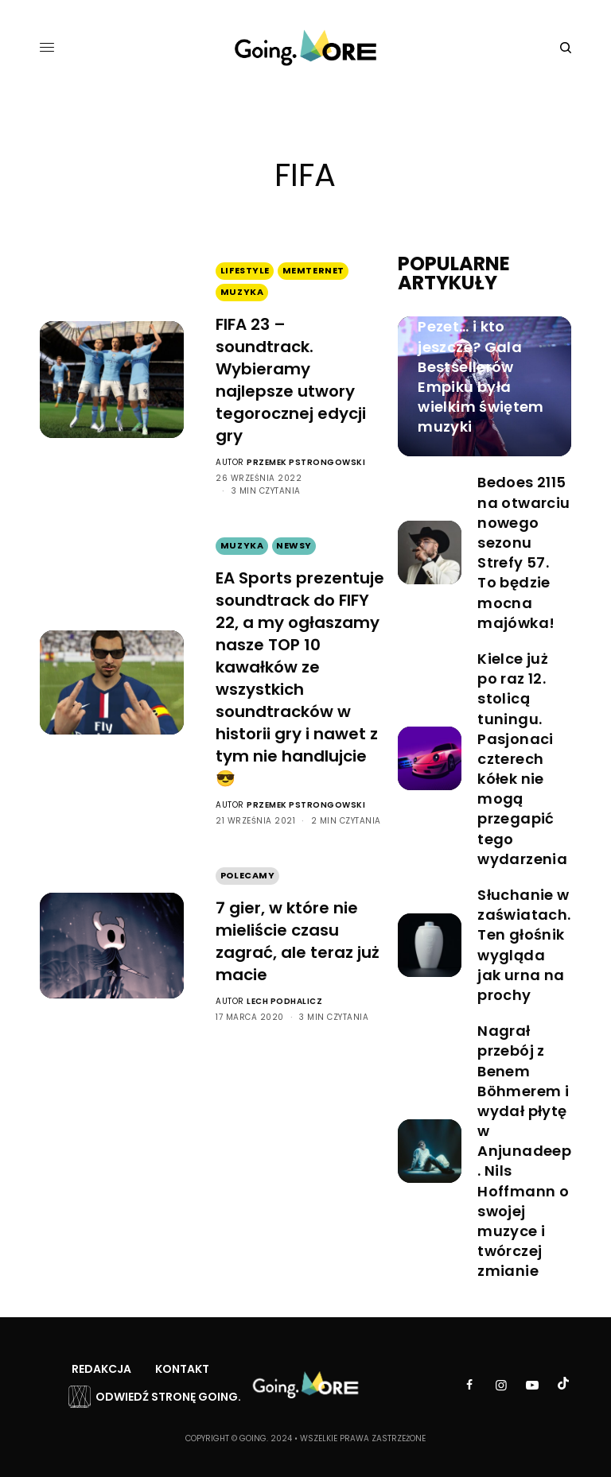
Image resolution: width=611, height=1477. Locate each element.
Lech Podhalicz (284, 1001)
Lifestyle (245, 270)
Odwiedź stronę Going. (168, 1397)
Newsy (294, 545)
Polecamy (247, 875)
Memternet (313, 270)
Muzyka (241, 291)
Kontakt (182, 1369)
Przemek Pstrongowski (306, 462)
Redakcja (101, 1369)
